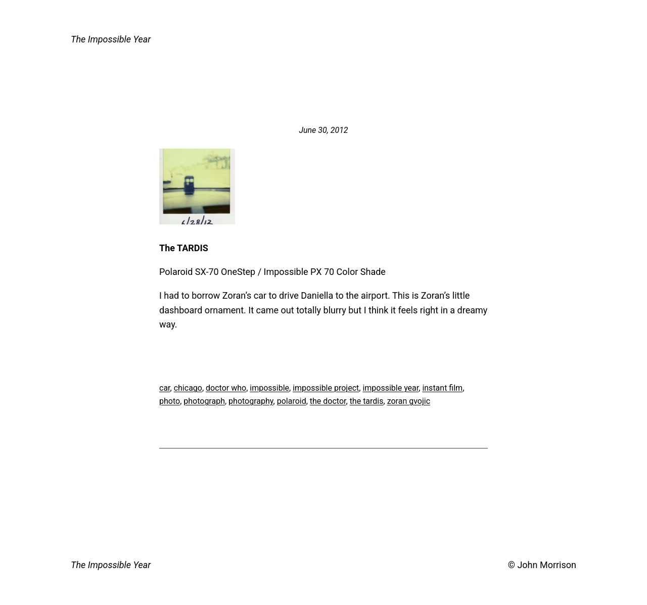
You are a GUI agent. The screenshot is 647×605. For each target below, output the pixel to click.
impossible (269, 388)
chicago (188, 388)
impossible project (326, 388)
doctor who (226, 388)
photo (169, 401)
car (164, 388)
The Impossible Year (111, 39)
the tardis (367, 401)
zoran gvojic (408, 401)
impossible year (390, 388)
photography (250, 401)
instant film (442, 388)
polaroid (291, 401)
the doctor (328, 401)
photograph (204, 401)
